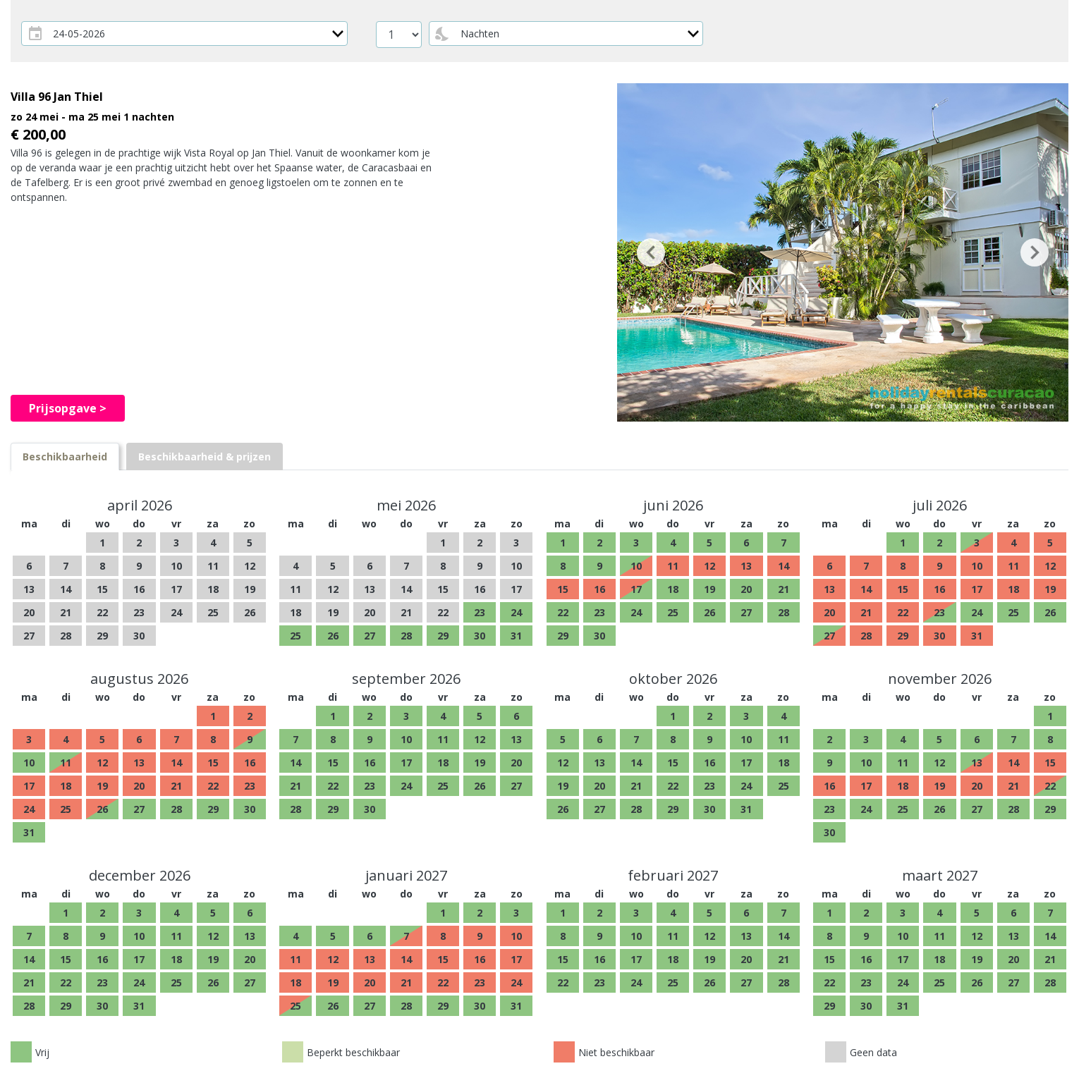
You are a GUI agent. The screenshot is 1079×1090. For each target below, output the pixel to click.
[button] (651, 252)
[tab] (65, 456)
